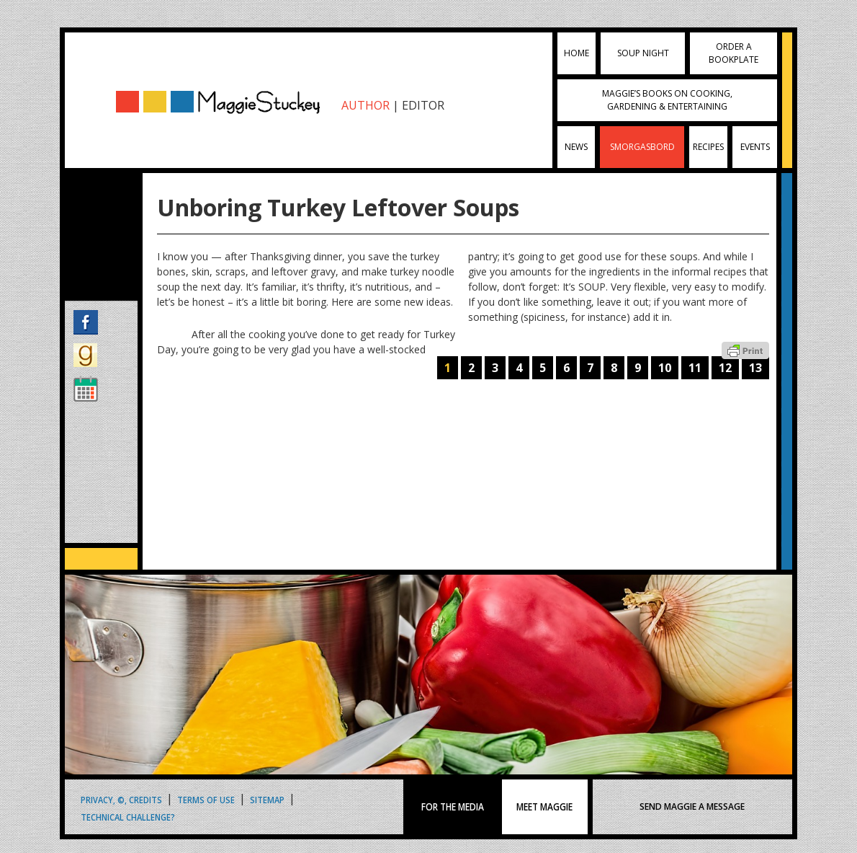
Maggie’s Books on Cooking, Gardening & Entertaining (667, 99)
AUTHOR (365, 105)
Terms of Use (206, 799)
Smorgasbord (642, 147)
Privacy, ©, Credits (121, 799)
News (576, 147)
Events (755, 147)
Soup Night (643, 53)
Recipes (708, 147)
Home (576, 53)
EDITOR (423, 105)
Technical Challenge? (128, 816)
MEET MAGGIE (544, 807)
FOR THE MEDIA (452, 807)
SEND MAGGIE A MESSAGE (692, 806)
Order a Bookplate (733, 53)
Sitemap (267, 799)
